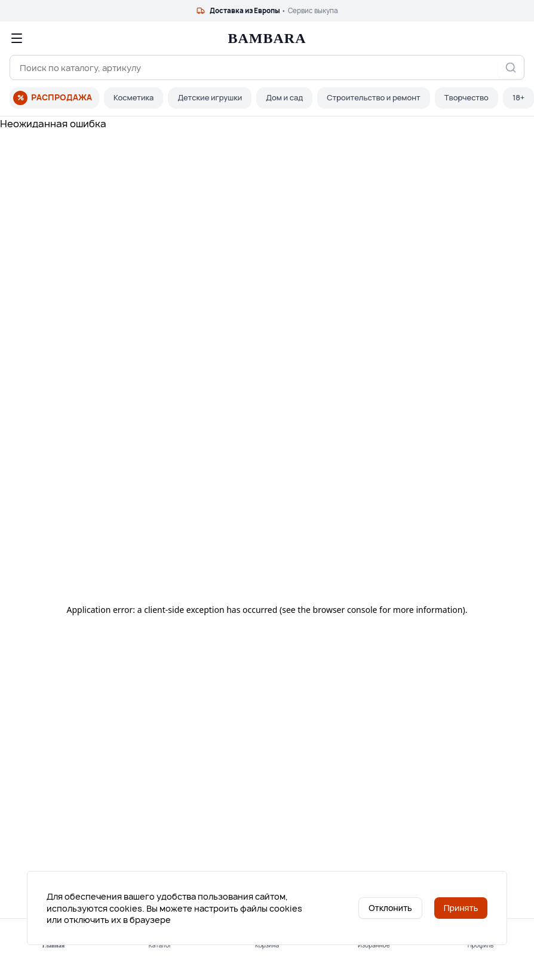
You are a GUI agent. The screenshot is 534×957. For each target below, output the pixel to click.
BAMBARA (267, 38)
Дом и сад (284, 97)
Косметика (133, 97)
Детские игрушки (209, 97)
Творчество (466, 97)
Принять (461, 907)
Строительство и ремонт (374, 97)
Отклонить (390, 907)
